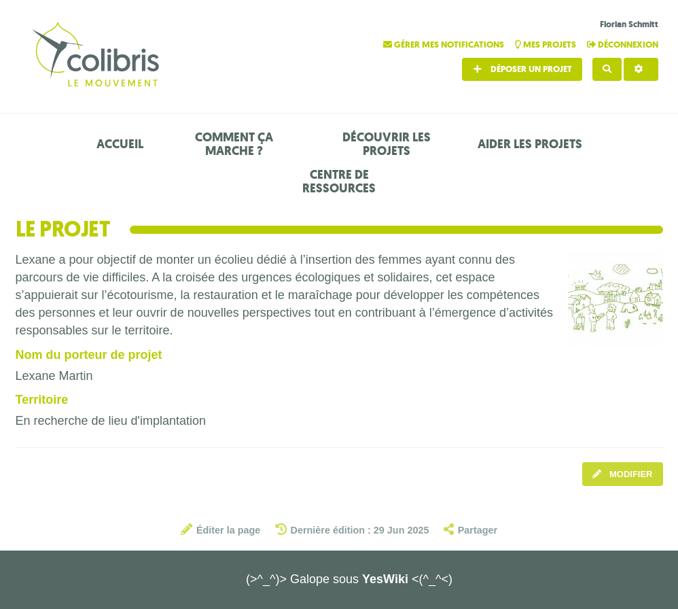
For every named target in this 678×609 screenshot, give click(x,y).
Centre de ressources (339, 181)
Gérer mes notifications (444, 44)
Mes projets (546, 44)
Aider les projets (530, 144)
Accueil (119, 144)
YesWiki (385, 579)
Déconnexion (622, 44)
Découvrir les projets (386, 144)
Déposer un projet (522, 69)
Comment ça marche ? (234, 144)
